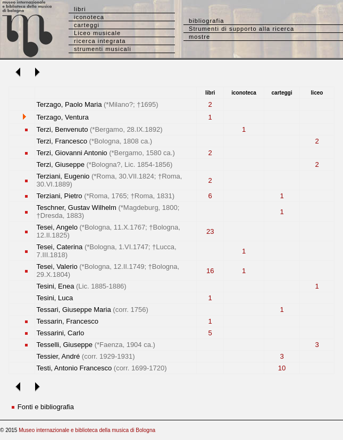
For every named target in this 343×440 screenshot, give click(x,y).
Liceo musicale (97, 33)
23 (210, 231)
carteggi (86, 25)
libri (80, 9)
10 (282, 368)
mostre (199, 36)
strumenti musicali (102, 49)
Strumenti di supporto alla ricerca (241, 29)
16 (210, 271)
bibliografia (206, 21)
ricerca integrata (100, 41)
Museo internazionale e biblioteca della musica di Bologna (87, 430)
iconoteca (89, 17)
